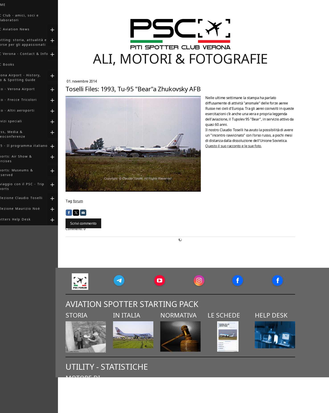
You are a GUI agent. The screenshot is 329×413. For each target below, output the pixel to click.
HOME (8, 4)
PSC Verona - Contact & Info (30, 54)
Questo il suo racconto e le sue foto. (245, 145)
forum (89, 201)
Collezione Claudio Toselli (27, 198)
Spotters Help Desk (21, 219)
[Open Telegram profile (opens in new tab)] (130, 280)
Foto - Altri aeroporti (23, 110)
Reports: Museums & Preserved (22, 172)
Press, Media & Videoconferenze (18, 134)
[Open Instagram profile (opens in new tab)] (210, 280)
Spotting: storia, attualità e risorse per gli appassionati (29, 42)
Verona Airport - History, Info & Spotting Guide (26, 77)
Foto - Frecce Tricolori (24, 100)
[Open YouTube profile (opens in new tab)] (170, 280)
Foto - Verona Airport (23, 89)
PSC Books (13, 64)
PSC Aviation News (21, 29)
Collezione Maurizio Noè (26, 208)
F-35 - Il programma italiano (30, 145)
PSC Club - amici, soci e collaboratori (25, 17)
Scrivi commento (95, 223)
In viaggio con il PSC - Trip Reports (28, 186)
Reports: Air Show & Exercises (22, 158)
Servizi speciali (17, 121)
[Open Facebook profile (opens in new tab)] (248, 280)
